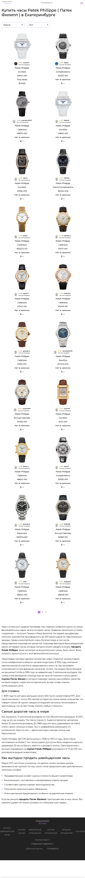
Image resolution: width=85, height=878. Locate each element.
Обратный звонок (32, 863)
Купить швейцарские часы (8, 845)
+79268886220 (46, 3)
